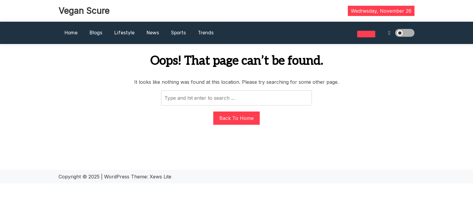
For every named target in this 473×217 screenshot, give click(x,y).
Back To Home (236, 118)
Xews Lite (160, 177)
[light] (396, 33)
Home (71, 33)
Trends (206, 33)
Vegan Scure (84, 11)
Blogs (96, 33)
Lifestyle (124, 33)
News (153, 33)
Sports (178, 33)
